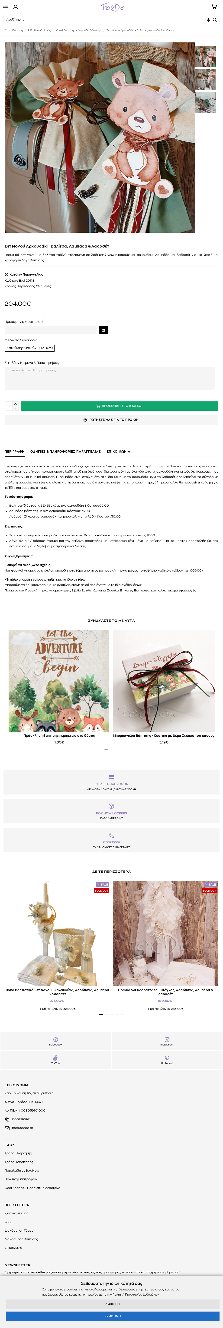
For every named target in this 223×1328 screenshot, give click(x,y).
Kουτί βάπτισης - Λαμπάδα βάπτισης (78, 30)
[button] (94, 232)
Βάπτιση (17, 30)
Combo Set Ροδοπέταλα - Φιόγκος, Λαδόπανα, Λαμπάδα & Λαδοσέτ (165, 992)
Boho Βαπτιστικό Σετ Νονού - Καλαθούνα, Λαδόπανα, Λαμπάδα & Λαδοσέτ (57, 992)
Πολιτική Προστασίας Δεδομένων (136, 1294)
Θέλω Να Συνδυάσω (21, 340)
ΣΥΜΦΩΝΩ (113, 1316)
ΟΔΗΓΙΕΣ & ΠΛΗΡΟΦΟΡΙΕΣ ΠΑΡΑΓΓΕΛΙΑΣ (65, 451)
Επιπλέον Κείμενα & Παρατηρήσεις (32, 363)
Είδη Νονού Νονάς (39, 30)
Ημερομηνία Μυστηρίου (24, 322)
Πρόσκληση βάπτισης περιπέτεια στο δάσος (59, 735)
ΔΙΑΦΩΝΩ (112, 1304)
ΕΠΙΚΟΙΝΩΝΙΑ (118, 451)
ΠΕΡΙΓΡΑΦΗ (15, 451)
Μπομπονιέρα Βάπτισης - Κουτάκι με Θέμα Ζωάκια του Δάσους (163, 735)
